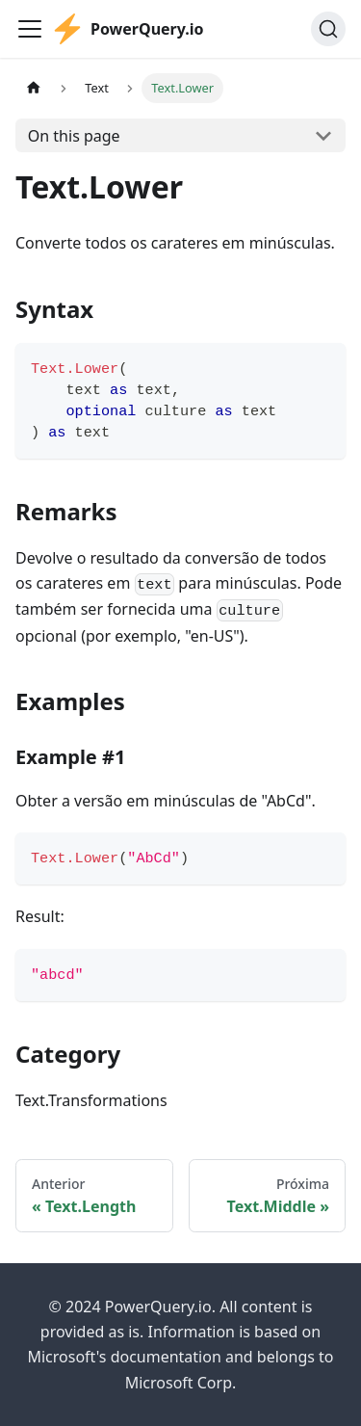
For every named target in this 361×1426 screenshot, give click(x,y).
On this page (74, 135)
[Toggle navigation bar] (29, 28)
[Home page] (33, 88)
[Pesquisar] (328, 29)
